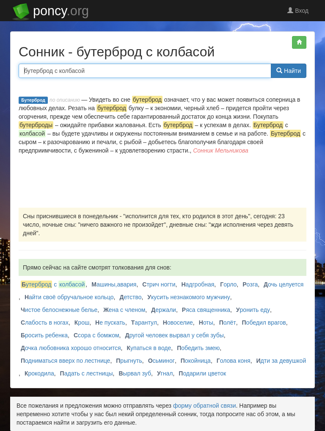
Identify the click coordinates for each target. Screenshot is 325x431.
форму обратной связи (204, 405)
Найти (288, 70)
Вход (297, 10)
